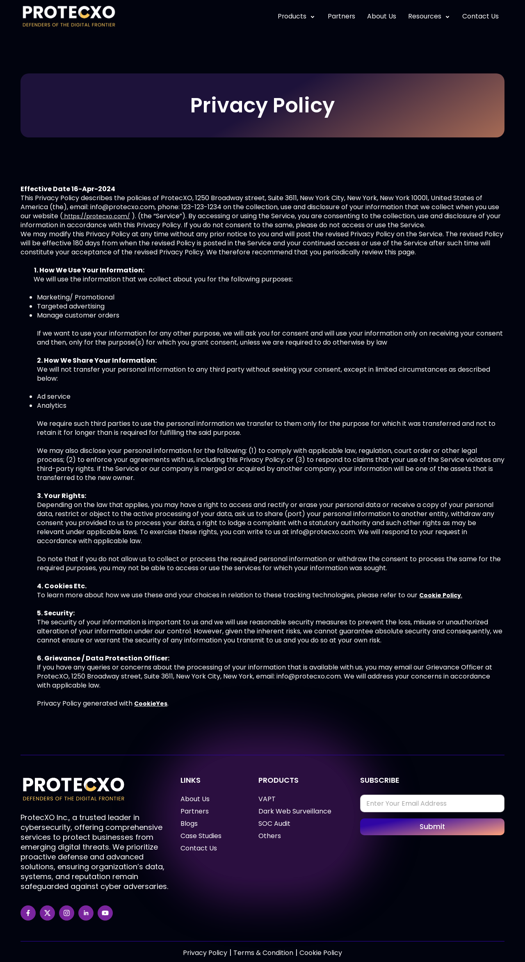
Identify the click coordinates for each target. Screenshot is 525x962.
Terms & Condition (263, 952)
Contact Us (480, 16)
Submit (432, 827)
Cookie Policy (320, 952)
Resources (428, 16)
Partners (339, 16)
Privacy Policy (205, 952)
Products (293, 16)
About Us (380, 16)
